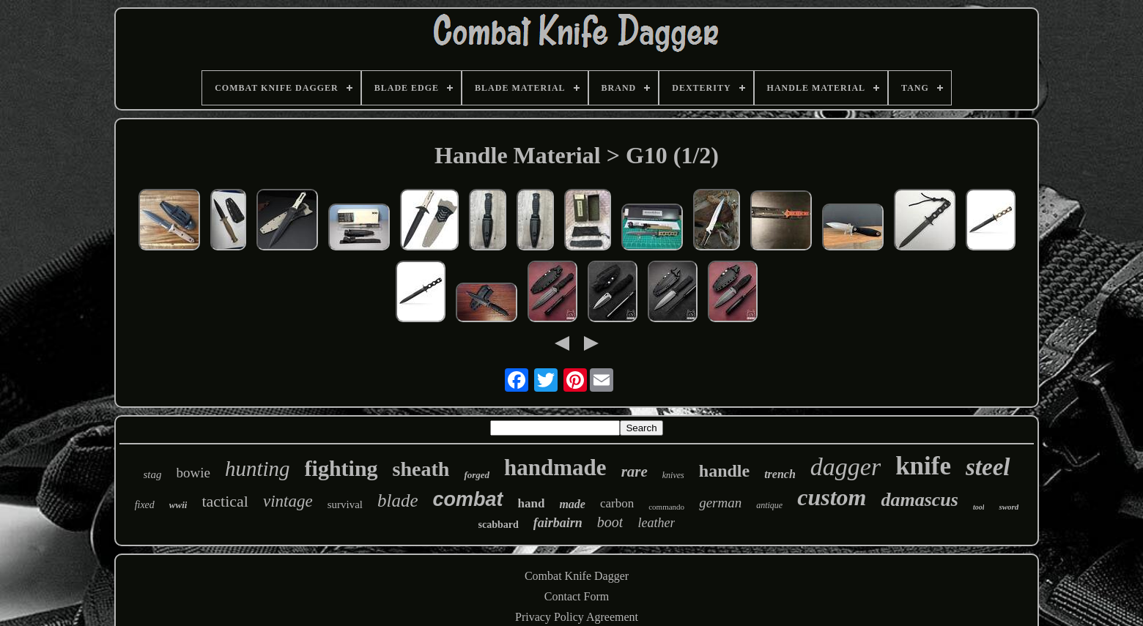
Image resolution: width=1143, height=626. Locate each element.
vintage (288, 501)
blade (397, 500)
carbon (617, 503)
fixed (145, 504)
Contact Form (576, 596)
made (572, 504)
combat (468, 499)
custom (831, 497)
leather (656, 522)
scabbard (498, 524)
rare (634, 471)
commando (666, 506)
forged (476, 474)
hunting (257, 468)
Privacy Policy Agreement (576, 617)
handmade (555, 467)
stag (153, 474)
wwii (178, 504)
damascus (919, 499)
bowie (193, 472)
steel (988, 467)
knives (673, 475)
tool (979, 507)
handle (724, 470)
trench (780, 474)
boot (610, 522)
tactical (224, 501)
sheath (421, 469)
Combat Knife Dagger (577, 576)
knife (923, 466)
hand (531, 503)
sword (1008, 506)
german (720, 502)
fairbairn (557, 522)
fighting (341, 468)
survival (345, 504)
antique (769, 505)
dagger (845, 466)
